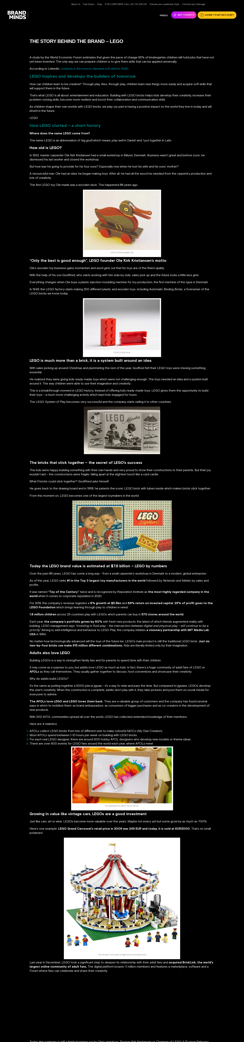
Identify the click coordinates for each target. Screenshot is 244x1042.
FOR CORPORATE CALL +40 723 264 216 (126, 4)
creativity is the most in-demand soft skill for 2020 (94, 68)
